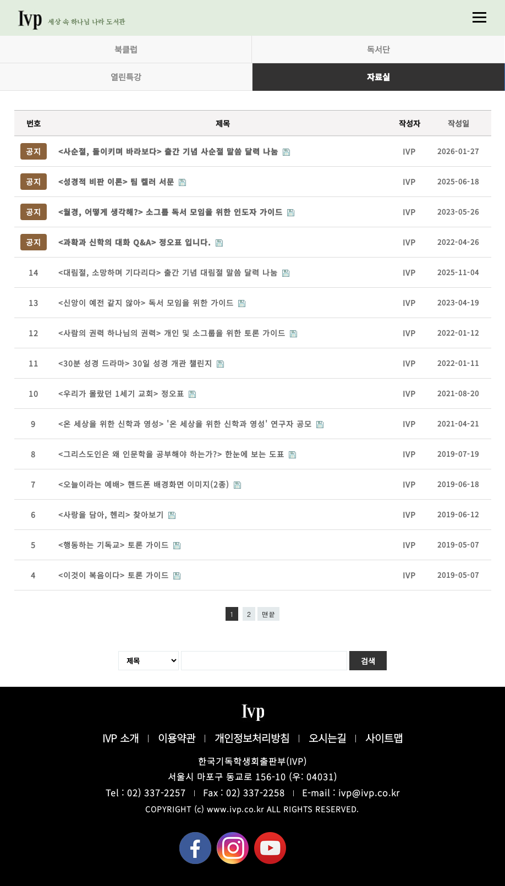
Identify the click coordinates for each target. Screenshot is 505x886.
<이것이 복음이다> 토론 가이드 (115, 575)
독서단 (378, 49)
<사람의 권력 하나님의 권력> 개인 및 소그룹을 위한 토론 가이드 (173, 332)
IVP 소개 (120, 737)
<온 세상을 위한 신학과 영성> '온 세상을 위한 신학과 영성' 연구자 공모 (186, 423)
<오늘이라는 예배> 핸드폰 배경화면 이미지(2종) (145, 484)
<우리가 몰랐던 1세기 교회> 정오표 (122, 393)
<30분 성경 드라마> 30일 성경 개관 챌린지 (136, 363)
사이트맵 (384, 737)
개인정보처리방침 (252, 737)
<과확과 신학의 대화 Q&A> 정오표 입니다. (136, 242)
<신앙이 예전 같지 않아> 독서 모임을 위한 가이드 (147, 302)
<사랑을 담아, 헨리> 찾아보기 (112, 514)
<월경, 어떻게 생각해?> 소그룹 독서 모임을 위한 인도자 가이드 (172, 211)
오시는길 (327, 737)
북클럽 (126, 49)
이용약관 (176, 737)
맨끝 (268, 614)
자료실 (378, 77)
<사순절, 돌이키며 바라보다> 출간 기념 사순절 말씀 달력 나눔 (169, 151)
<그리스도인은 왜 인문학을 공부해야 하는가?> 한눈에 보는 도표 (172, 454)
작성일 (458, 123)
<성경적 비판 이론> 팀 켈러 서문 (117, 181)
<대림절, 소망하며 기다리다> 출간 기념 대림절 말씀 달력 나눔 (169, 272)
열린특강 (126, 77)
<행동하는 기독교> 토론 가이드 (115, 544)
